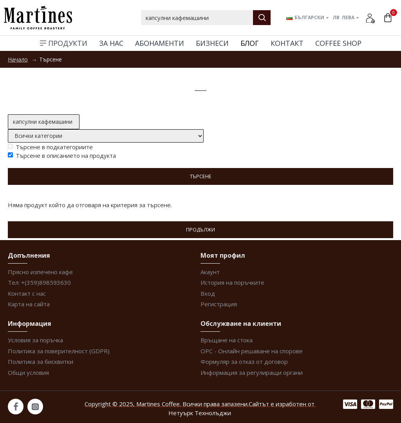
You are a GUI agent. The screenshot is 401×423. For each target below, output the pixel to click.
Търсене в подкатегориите (50, 147)
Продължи (200, 229)
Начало (18, 59)
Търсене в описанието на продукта (62, 155)
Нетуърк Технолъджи (199, 413)
